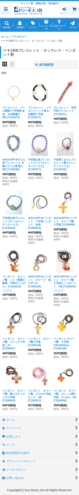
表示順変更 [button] (44, 64)
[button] (5, 10)
